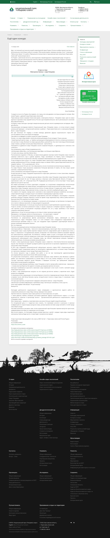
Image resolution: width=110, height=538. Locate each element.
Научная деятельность (46, 478)
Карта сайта (12, 527)
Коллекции (43, 418)
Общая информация (15, 383)
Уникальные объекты (76, 485)
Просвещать (37, 25)
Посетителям (14, 22)
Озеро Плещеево (14, 398)
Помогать (25, 25)
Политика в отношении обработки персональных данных (22, 529)
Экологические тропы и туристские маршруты (83, 398)
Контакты (84, 22)
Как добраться (74, 383)
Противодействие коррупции (17, 403)
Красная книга (74, 496)
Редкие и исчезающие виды (78, 478)
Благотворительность (76, 456)
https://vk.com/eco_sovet (18, 324)
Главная (12, 18)
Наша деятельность (14, 482)
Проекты (42, 461)
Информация (47, 22)
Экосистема (73, 482)
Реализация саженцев (46, 424)
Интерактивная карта (76, 394)
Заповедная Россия (60, 2)
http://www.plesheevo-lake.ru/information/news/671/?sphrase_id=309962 (31, 330)
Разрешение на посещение (36, 18)
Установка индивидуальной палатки (50, 517)
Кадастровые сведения (15, 391)
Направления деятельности (17, 387)
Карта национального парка (17, 394)
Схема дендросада (45, 420)
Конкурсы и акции (85, 44)
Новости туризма (14, 511)
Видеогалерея (74, 441)
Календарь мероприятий (87, 42)
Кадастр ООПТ (74, 487)
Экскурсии (43, 426)
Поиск (19, 527)
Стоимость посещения (46, 431)
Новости (26, 34)
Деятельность (44, 422)
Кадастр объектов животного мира (80, 489)
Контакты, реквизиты (15, 454)
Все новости (70, 46)
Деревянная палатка (46, 515)
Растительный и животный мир (18, 396)
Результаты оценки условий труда (88, 57)
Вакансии (82, 63)
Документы (12, 389)
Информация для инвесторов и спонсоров (82, 467)
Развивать (13, 25)
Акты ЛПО (83, 54)
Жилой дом (43, 513)
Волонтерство (13, 409)
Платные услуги (74, 387)
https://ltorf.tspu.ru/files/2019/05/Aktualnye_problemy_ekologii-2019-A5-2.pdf (32, 337)
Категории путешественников (17, 513)
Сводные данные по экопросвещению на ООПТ (22, 480)
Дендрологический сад (30, 22)
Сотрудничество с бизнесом (48, 456)
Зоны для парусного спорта (78, 405)
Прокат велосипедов (46, 429)
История (11, 385)
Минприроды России (46, 2)
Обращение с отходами (87, 61)
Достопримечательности (77, 396)
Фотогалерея (43, 433)
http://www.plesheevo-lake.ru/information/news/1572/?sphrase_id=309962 (32, 332)
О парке (20, 18)
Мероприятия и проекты (87, 47)
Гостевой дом (44, 508)
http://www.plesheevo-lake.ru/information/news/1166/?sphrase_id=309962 (32, 334)
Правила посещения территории (80, 385)
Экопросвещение (14, 478)
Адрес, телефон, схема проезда (49, 437)
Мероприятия (74, 461)
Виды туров (12, 515)
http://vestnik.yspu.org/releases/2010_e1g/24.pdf (25, 335)
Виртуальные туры (45, 435)
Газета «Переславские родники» (79, 446)
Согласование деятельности (79, 18)
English (35, 2)
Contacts (25, 525)
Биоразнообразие (75, 480)
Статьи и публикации (86, 52)
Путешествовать (76, 25)
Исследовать (50, 25)
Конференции (84, 50)
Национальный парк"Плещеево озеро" (23, 9)
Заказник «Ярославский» (16, 400)
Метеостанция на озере (77, 403)
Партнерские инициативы (47, 459)
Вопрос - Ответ (13, 456)
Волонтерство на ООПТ (77, 463)
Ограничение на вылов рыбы (78, 400)
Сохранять (62, 25)
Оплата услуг (74, 22)
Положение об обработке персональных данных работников (23, 531)
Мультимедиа (60, 22)
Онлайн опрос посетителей (56, 18)
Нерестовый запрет (76, 391)
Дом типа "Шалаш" (45, 511)
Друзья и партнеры (14, 405)
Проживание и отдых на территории (22, 29)
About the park (18, 525)
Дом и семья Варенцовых (16, 487)
